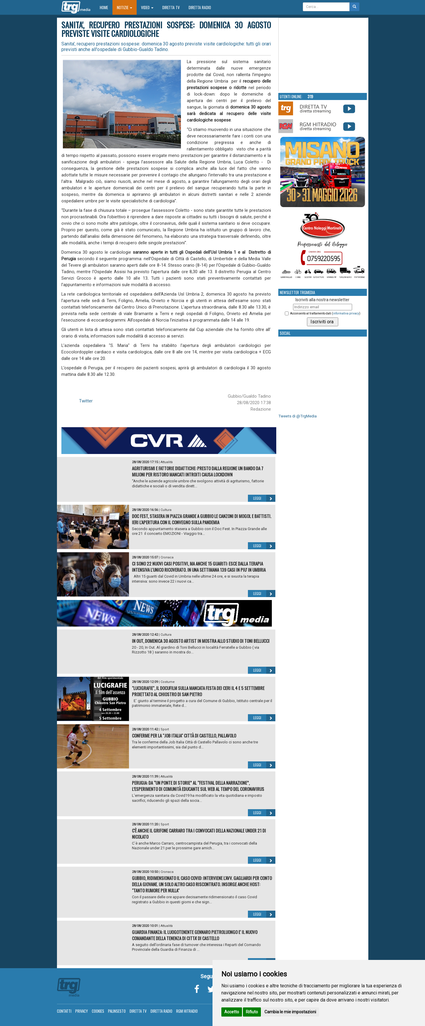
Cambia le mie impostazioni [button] (290, 1011)
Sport (165, 729)
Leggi (264, 498)
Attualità (167, 462)
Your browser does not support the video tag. (323, 55)
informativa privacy (346, 313)
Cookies (98, 1011)
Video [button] (147, 7)
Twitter (86, 401)
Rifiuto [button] (252, 1011)
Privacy (81, 1011)
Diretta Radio (200, 7)
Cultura (166, 510)
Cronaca (167, 557)
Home (106, 7)
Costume (168, 682)
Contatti (64, 1011)
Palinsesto (117, 1011)
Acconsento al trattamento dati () (325, 313)
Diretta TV (171, 7)
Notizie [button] (124, 7)
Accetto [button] (231, 1011)
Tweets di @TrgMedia (297, 416)
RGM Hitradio (187, 1011)
